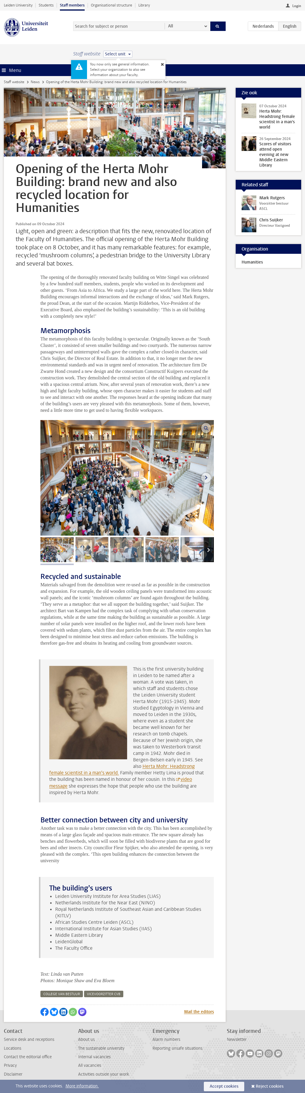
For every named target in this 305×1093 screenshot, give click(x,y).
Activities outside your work (103, 1074)
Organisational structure (111, 5)
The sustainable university (101, 1048)
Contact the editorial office (28, 1057)
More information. (82, 1086)
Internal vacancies (94, 1057)
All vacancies (89, 1065)
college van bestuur (61, 994)
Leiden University (18, 5)
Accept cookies (224, 1086)
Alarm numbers (166, 1039)
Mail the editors (199, 1012)
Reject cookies (269, 1086)
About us (86, 1039)
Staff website (14, 82)
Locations (12, 1048)
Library (144, 5)
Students (46, 5)
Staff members (72, 5)
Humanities (252, 262)
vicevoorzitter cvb (103, 994)
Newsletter (237, 1039)
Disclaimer (13, 1074)
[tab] (57, 549)
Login (296, 6)
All (170, 26)
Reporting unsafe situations (177, 1048)
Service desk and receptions (29, 1039)
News (35, 82)
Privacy (10, 1065)
